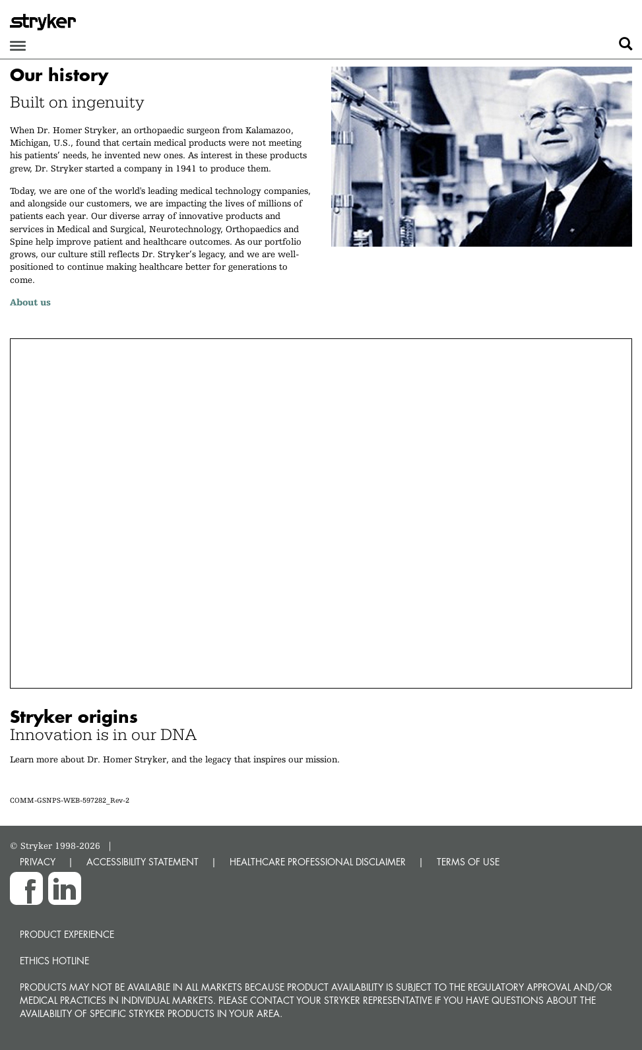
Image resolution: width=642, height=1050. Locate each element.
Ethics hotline (54, 960)
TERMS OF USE (468, 861)
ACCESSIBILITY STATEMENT (142, 861)
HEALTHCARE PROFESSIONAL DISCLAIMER (318, 861)
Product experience (67, 934)
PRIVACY (37, 861)
